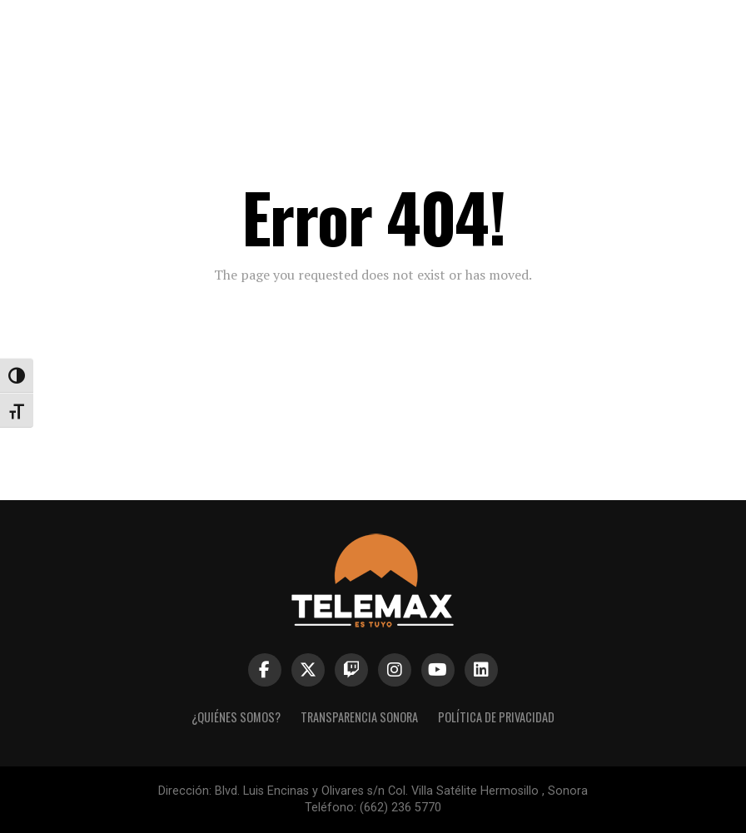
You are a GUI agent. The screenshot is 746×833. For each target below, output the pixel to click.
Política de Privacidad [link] (496, 717)
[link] (373, 29)
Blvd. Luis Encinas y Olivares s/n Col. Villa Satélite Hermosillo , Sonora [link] (401, 791)
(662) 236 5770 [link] (400, 808)
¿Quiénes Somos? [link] (236, 717)
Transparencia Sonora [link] (359, 717)
